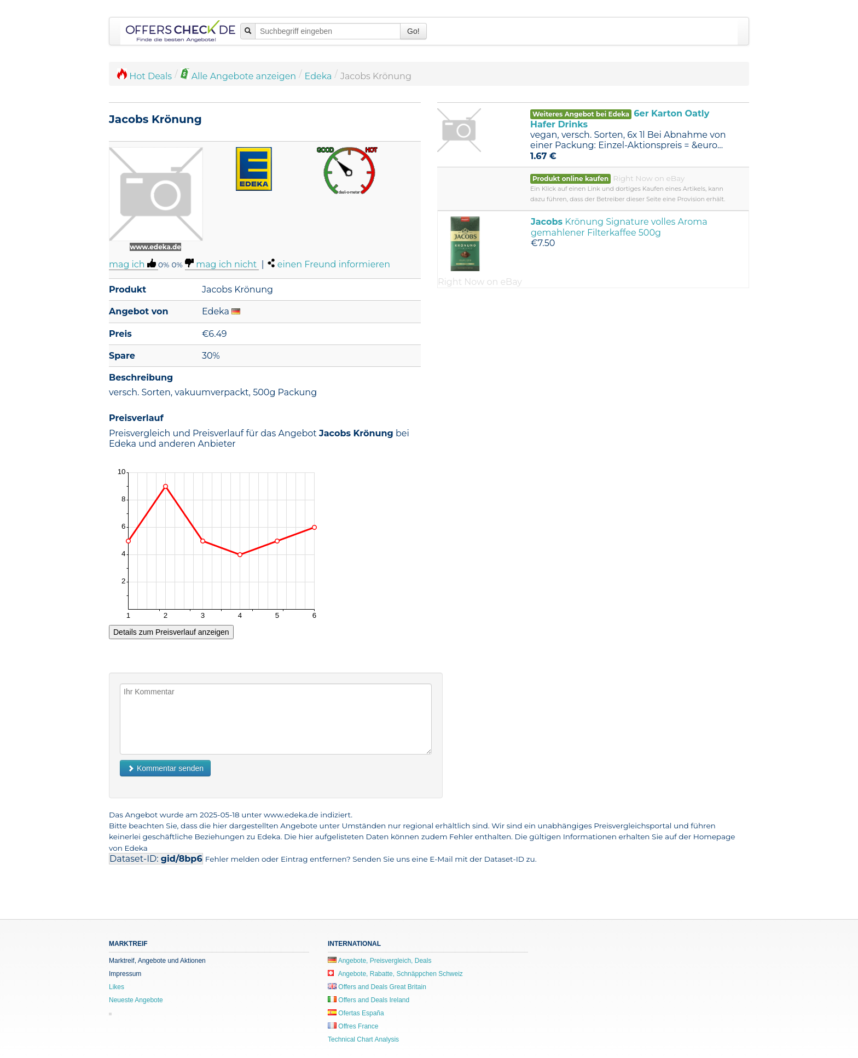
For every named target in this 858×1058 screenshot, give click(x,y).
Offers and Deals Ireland (368, 1000)
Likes (116, 987)
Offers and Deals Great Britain (377, 987)
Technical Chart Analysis (363, 1039)
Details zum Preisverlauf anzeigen (171, 632)
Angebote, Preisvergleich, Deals (379, 961)
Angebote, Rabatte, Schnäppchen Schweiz (395, 974)
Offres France (353, 1026)
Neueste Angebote (136, 1000)
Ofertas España (356, 1013)
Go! (413, 31)
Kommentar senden (165, 768)
